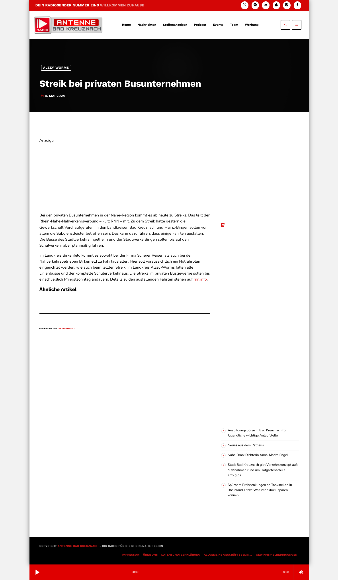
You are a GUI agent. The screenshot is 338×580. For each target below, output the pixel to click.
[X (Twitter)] (244, 5)
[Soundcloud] (266, 5)
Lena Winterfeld (66, 329)
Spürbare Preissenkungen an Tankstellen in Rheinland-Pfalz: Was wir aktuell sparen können (260, 490)
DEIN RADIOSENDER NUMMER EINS (89, 5)
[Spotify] (255, 5)
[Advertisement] (124, 175)
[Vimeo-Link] (68, 24)
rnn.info (200, 279)
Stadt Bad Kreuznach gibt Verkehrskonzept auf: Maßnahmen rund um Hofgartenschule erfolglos (263, 470)
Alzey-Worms (56, 68)
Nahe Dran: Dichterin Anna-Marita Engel (258, 455)
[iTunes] (276, 5)
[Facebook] (297, 5)
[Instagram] (287, 5)
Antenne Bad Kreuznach (78, 546)
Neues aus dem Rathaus (246, 445)
